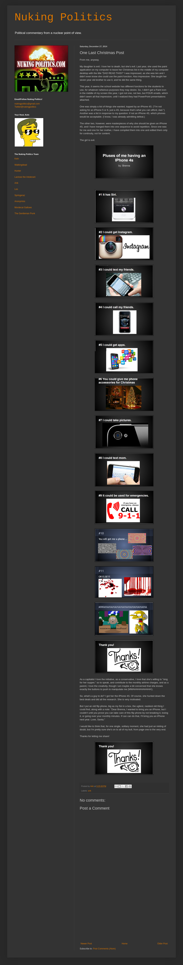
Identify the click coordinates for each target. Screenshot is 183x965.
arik (89, 791)
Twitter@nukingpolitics (25, 107)
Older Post (162, 943)
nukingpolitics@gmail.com (27, 103)
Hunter (17, 171)
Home (125, 943)
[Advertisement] (124, 915)
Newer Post (86, 943)
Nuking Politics (63, 17)
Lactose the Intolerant (24, 177)
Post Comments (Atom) (104, 948)
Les (16, 189)
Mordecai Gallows (23, 207)
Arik (16, 183)
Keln (16, 158)
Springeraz (19, 195)
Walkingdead (20, 165)
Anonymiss (19, 201)
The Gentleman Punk (24, 213)
